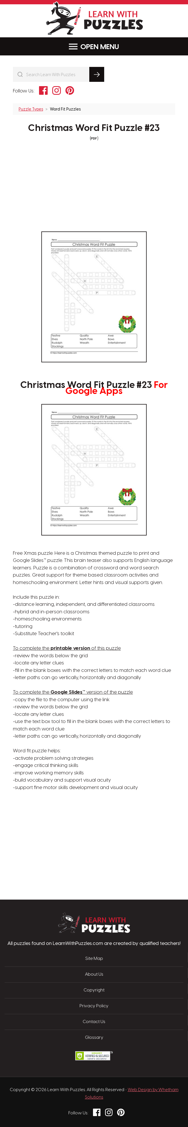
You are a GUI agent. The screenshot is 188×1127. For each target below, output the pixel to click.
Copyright (94, 990)
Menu (94, 46)
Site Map (94, 958)
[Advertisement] (67, 818)
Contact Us (94, 1022)
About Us (94, 974)
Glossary (94, 1037)
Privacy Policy (94, 1006)
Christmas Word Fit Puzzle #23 (94, 128)
